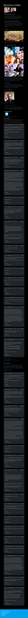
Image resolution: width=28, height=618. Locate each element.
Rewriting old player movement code (9, 14)
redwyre (9, 197)
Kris (9, 157)
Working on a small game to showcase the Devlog (11, 21)
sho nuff (9, 268)
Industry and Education (7, 118)
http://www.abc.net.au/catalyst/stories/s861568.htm (12, 348)
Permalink (22, 124)
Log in (7, 152)
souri (8, 116)
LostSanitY (10, 328)
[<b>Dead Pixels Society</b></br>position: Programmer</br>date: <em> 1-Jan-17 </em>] (6, 114)
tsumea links (3, 615)
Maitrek (9, 555)
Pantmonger (10, 124)
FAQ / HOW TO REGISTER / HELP (6, 611)
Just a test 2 (6, 29)
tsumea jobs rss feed (4, 613)
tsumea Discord (3, 614)
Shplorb (9, 255)
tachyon (9, 277)
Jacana (9, 245)
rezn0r (9, 140)
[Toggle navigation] (4, 1)
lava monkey (10, 297)
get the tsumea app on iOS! (5, 612)
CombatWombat (10, 339)
